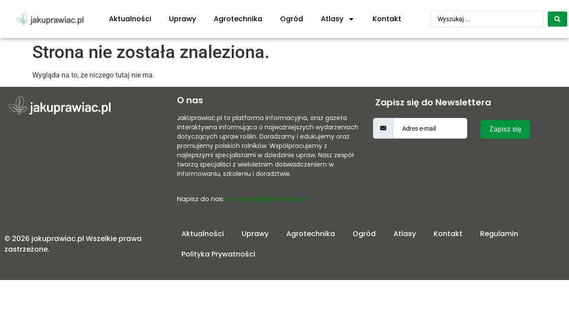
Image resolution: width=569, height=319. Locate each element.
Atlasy (338, 19)
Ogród (291, 19)
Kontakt (387, 19)
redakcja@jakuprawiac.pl (266, 198)
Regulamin (499, 234)
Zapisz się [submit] (505, 129)
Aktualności (130, 19)
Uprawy (182, 19)
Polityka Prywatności (218, 254)
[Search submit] (557, 19)
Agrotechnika (238, 19)
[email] (430, 128)
